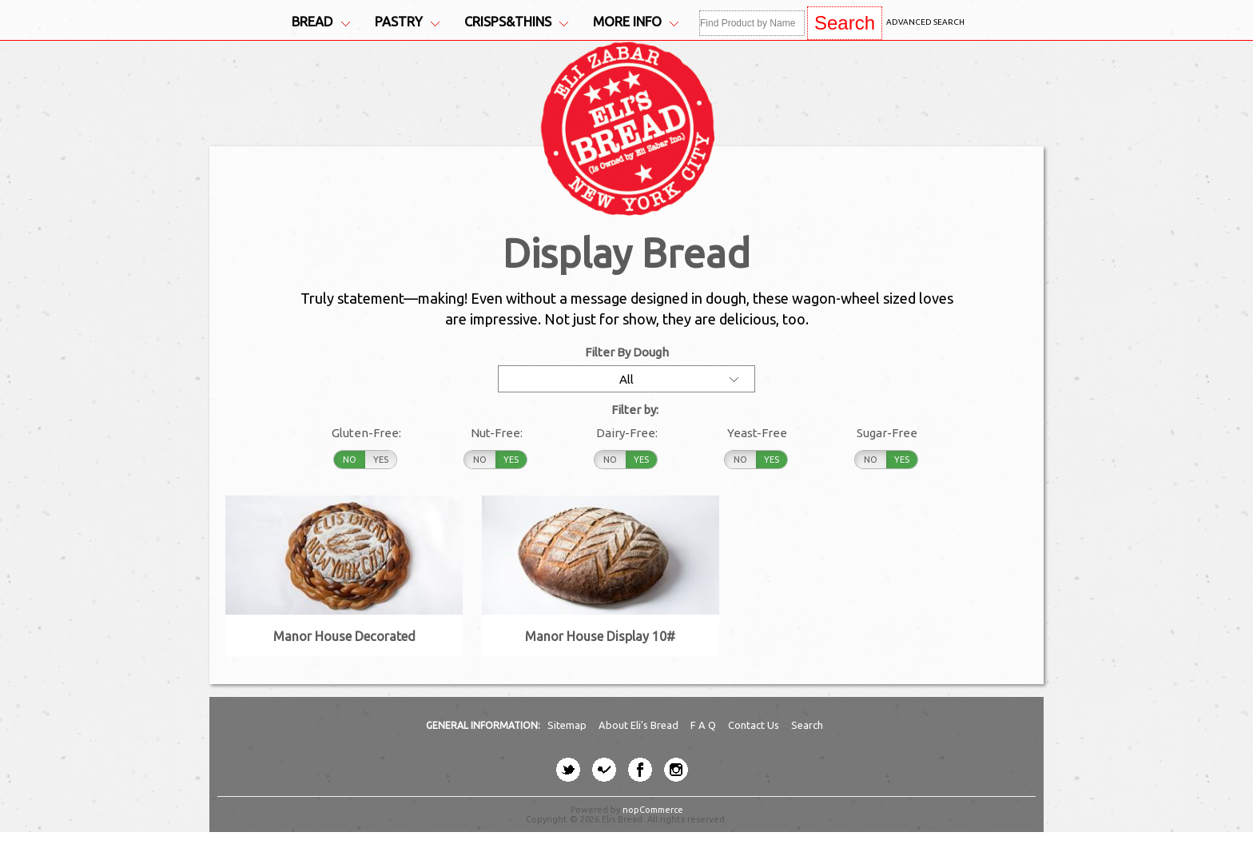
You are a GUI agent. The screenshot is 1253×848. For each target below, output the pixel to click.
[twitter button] (568, 770)
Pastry (407, 22)
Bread (321, 22)
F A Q (704, 725)
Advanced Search (925, 22)
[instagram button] (676, 770)
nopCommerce (653, 809)
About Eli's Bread (640, 725)
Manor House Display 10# (600, 636)
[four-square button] (604, 770)
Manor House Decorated (344, 636)
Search (807, 725)
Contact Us (755, 725)
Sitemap (568, 725)
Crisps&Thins (516, 22)
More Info (635, 22)
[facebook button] (640, 770)
